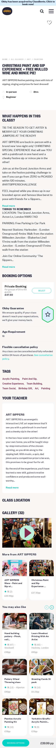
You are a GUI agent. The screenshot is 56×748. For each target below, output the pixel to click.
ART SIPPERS (15, 414)
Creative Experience (13, 383)
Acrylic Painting (10, 378)
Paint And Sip (29, 378)
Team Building (34, 383)
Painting (45, 388)
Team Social (9, 388)
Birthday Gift (25, 388)
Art (36, 388)
